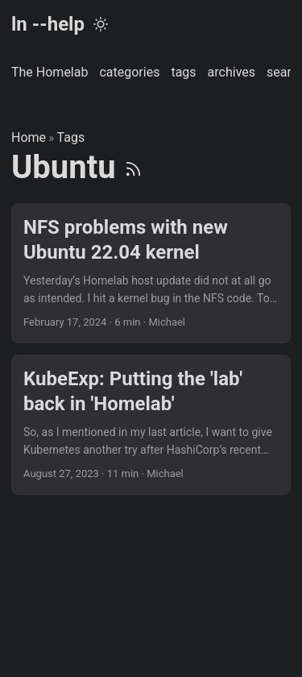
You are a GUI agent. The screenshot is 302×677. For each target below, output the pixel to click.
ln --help (48, 24)
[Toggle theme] (100, 24)
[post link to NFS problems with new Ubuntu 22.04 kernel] (151, 273)
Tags (71, 137)
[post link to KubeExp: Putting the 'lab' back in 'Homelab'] (151, 424)
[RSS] (133, 167)
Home (28, 137)
